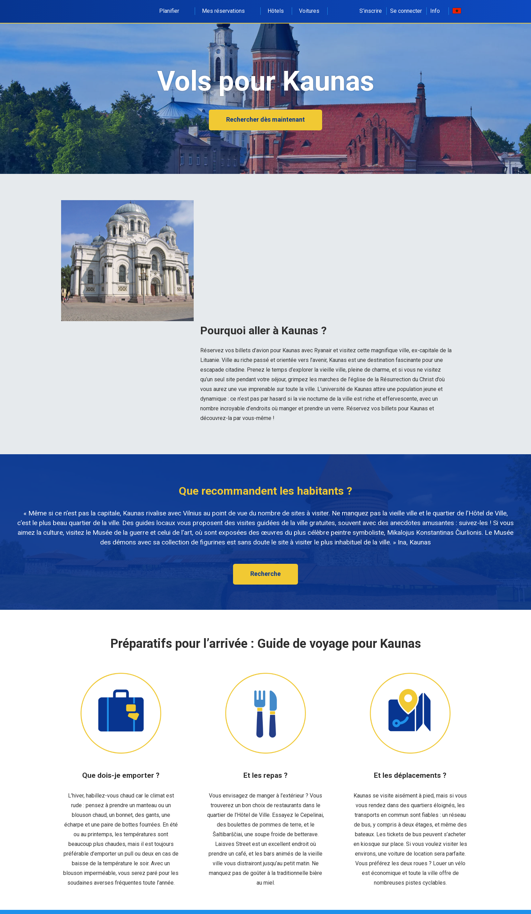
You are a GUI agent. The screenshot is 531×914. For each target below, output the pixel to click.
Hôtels (276, 11)
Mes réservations (227, 11)
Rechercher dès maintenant (265, 119)
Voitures (309, 11)
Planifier (173, 11)
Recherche (265, 573)
